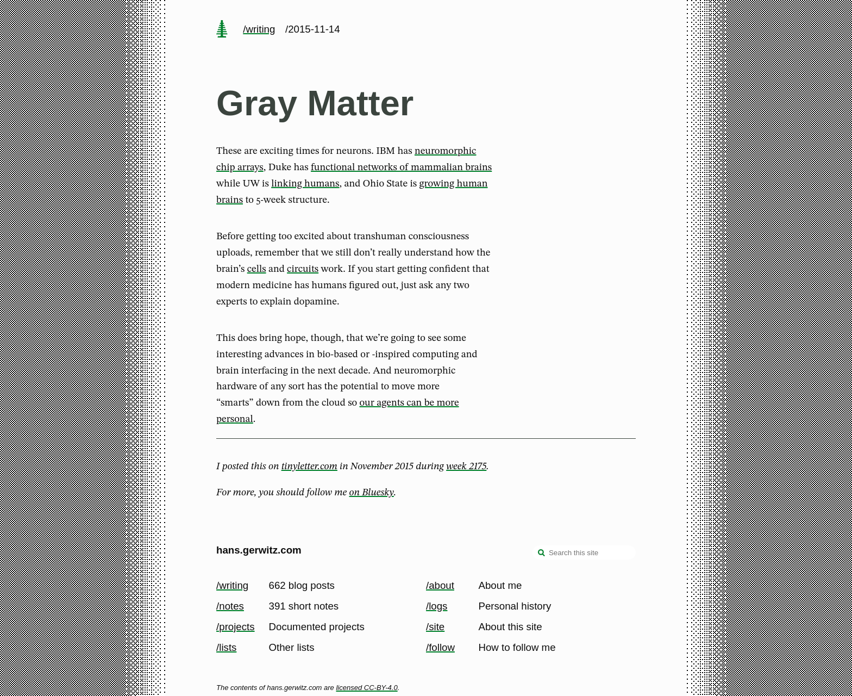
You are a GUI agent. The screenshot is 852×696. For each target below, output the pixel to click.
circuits (302, 269)
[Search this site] (584, 552)
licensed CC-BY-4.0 (366, 687)
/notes (230, 606)
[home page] (222, 29)
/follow (440, 647)
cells (256, 269)
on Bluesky (371, 493)
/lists (226, 647)
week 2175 (466, 466)
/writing (259, 29)
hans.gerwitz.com (259, 550)
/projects (235, 626)
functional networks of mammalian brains (401, 167)
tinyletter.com (309, 466)
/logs (436, 606)
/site (435, 626)
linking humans (305, 184)
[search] (542, 553)
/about (440, 585)
